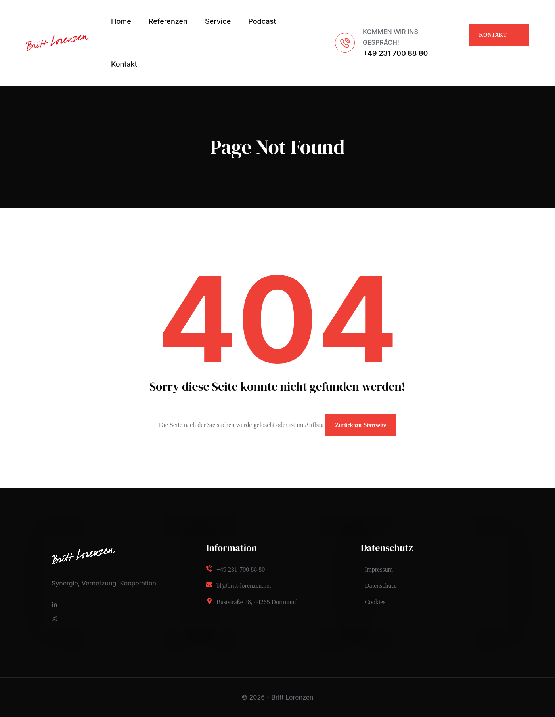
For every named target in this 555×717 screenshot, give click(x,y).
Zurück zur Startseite (360, 425)
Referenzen (168, 21)
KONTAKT (493, 39)
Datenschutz (380, 585)
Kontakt (124, 64)
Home (121, 21)
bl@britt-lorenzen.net (243, 585)
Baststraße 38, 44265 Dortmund (256, 602)
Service (218, 21)
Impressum (379, 569)
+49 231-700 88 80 (240, 569)
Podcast (262, 21)
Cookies (375, 602)
